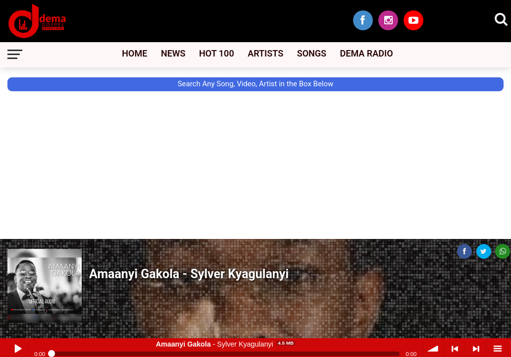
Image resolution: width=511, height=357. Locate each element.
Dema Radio (366, 53)
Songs (311, 53)
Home (134, 53)
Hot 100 (216, 53)
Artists (265, 53)
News (173, 53)
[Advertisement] (44, 192)
